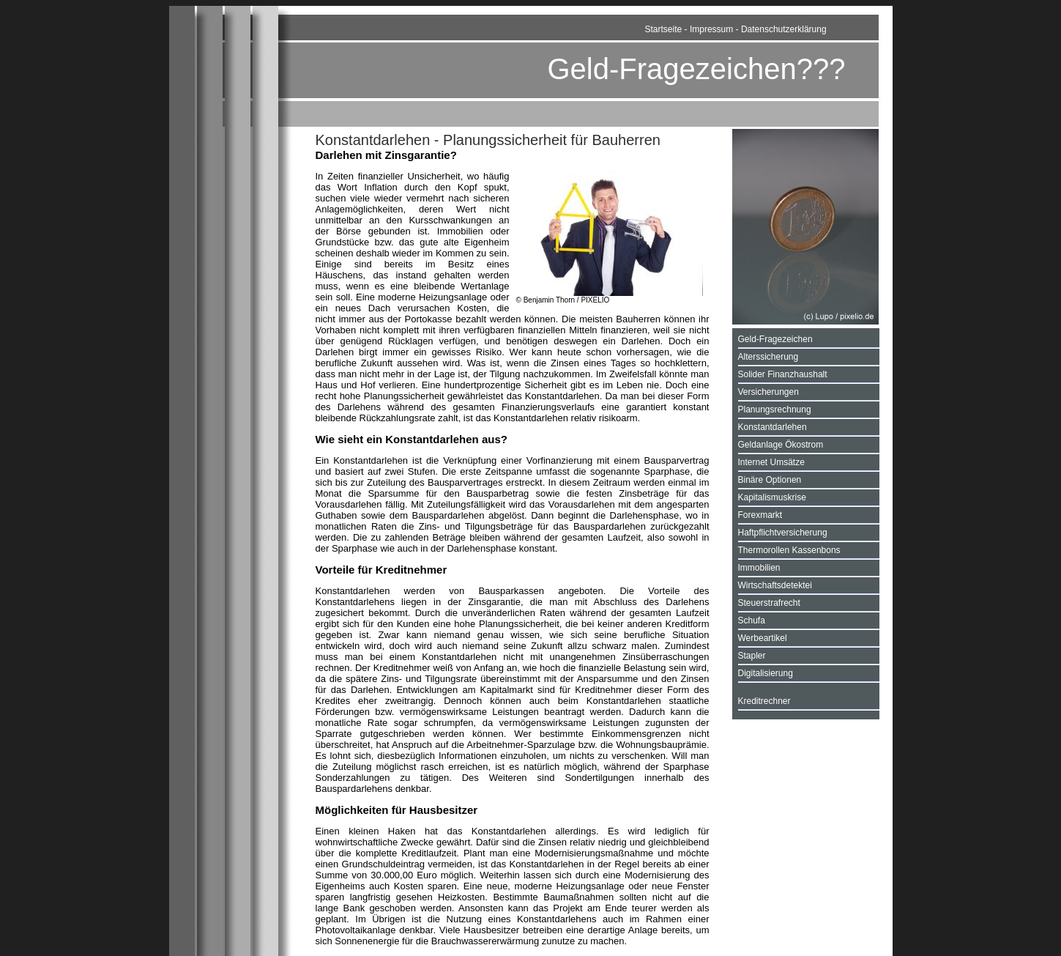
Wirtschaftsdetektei (775, 585)
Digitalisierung (765, 673)
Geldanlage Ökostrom (781, 445)
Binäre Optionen (770, 480)
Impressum (711, 29)
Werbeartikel (762, 638)
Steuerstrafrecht (769, 603)
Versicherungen (768, 392)
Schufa (751, 620)
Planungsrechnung (774, 409)
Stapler (752, 656)
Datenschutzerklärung (784, 29)
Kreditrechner (764, 701)
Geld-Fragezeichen (775, 339)
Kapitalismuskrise (772, 497)
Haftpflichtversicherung (782, 532)
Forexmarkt (760, 515)
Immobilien (759, 568)
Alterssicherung (768, 357)
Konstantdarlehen (772, 427)
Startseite (663, 29)
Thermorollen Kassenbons (789, 550)
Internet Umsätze (771, 462)
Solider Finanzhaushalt (782, 374)
